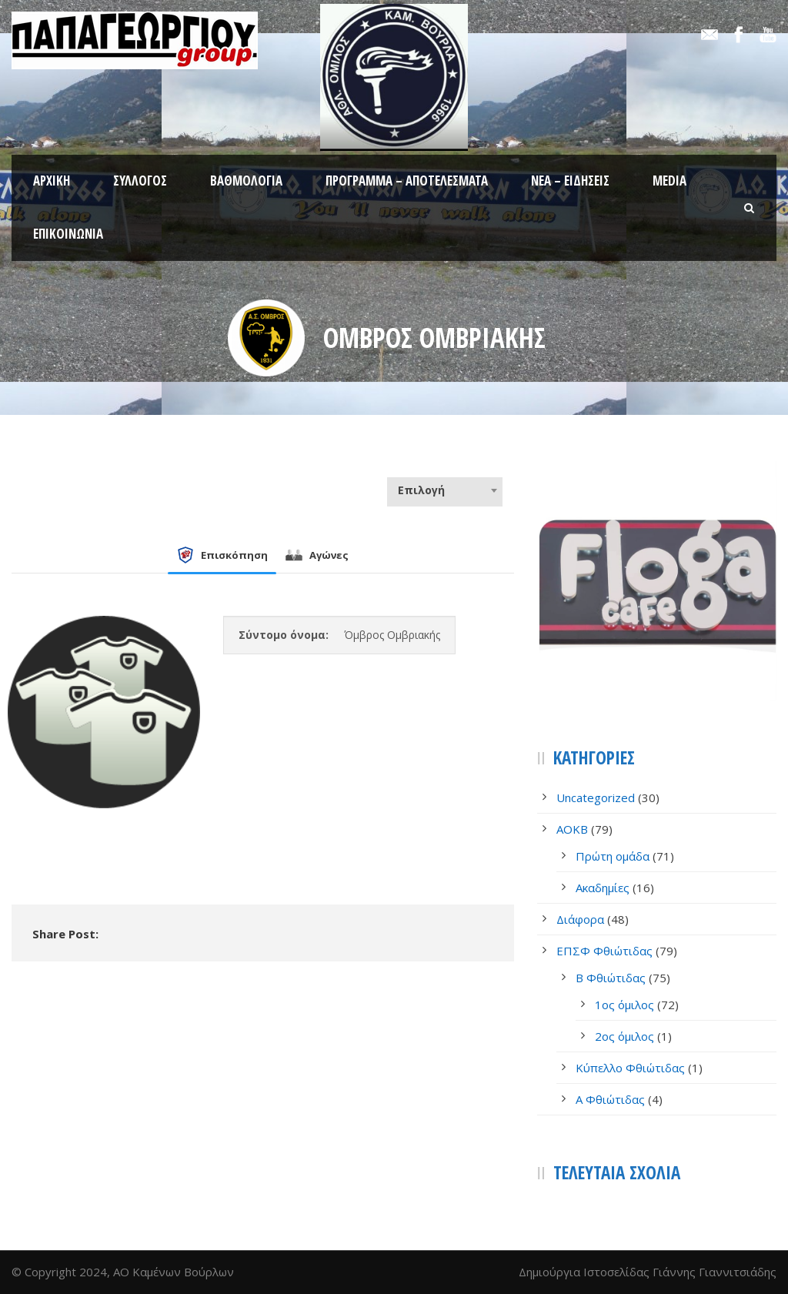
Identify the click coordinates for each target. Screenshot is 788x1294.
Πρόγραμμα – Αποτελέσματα (407, 180)
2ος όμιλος (624, 1036)
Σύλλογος (140, 180)
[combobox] (445, 490)
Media (669, 180)
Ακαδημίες (602, 887)
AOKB (572, 829)
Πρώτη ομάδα (612, 856)
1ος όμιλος (624, 1004)
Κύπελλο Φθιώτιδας (630, 1067)
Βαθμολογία (246, 180)
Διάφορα (580, 919)
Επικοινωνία (68, 233)
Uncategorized (595, 797)
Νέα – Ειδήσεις (570, 180)
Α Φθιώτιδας (610, 1099)
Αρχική (51, 180)
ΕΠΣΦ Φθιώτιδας (604, 950)
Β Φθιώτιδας (611, 977)
